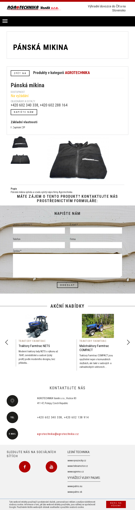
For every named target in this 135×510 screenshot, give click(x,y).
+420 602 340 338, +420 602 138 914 (63, 417)
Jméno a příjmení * (22, 224)
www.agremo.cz (76, 471)
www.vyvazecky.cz (77, 460)
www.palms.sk (75, 491)
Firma (73, 239)
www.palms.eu (75, 486)
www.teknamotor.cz (78, 466)
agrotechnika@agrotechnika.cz (58, 434)
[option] (37, 340)
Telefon (16, 239)
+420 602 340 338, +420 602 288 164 (39, 105)
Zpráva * (17, 251)
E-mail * (74, 224)
